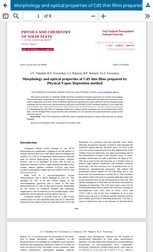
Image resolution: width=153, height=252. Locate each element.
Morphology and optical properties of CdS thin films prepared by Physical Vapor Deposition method (83, 5)
